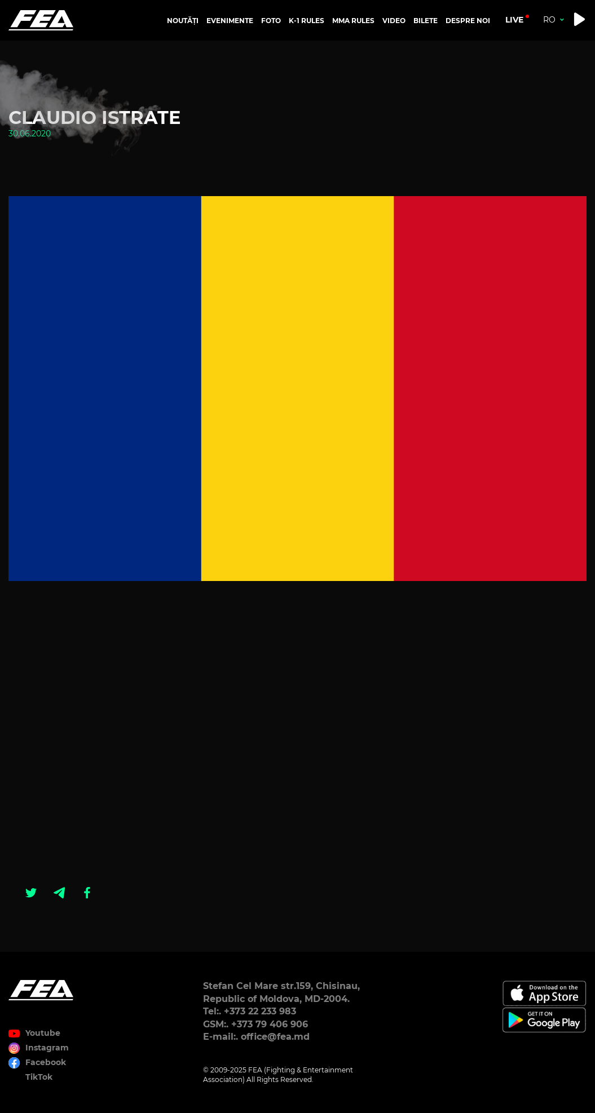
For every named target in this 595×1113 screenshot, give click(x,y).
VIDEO (394, 20)
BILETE (425, 20)
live (514, 20)
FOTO (271, 20)
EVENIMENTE (229, 20)
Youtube (42, 1033)
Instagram (47, 1048)
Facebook (45, 1062)
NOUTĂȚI (183, 20)
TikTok (38, 1077)
